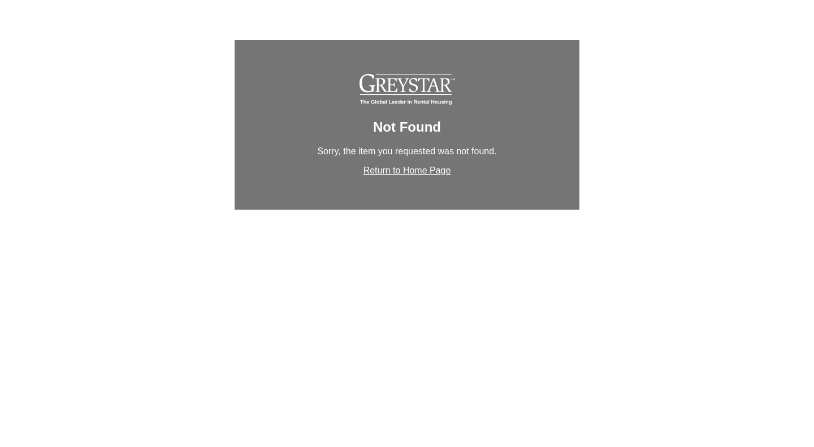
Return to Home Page (407, 170)
